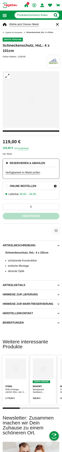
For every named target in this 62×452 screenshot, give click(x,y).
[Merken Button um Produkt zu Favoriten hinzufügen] (56, 230)
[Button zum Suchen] (55, 15)
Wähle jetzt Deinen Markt (24, 24)
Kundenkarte (23, 148)
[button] (5, 15)
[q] (33, 15)
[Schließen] (57, 24)
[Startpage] (10, 5)
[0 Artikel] (31, 206)
